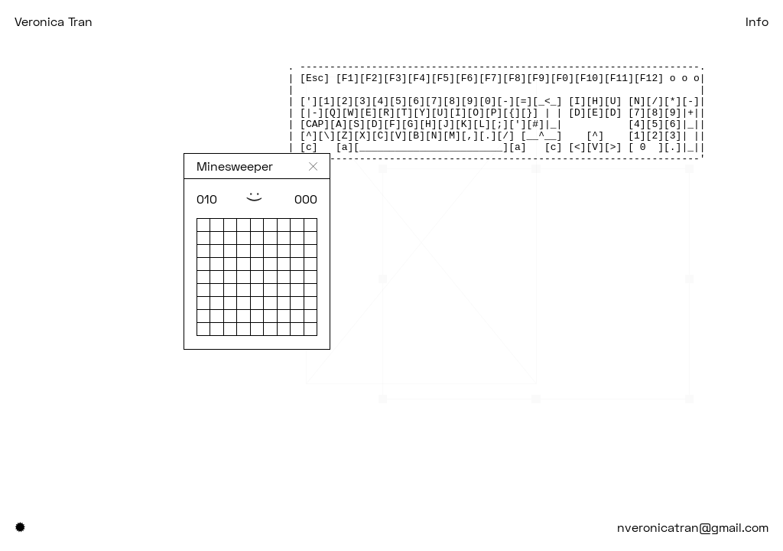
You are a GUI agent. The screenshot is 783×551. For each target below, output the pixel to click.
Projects (170, 21)
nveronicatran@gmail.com (692, 527)
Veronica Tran (54, 21)
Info (757, 21)
